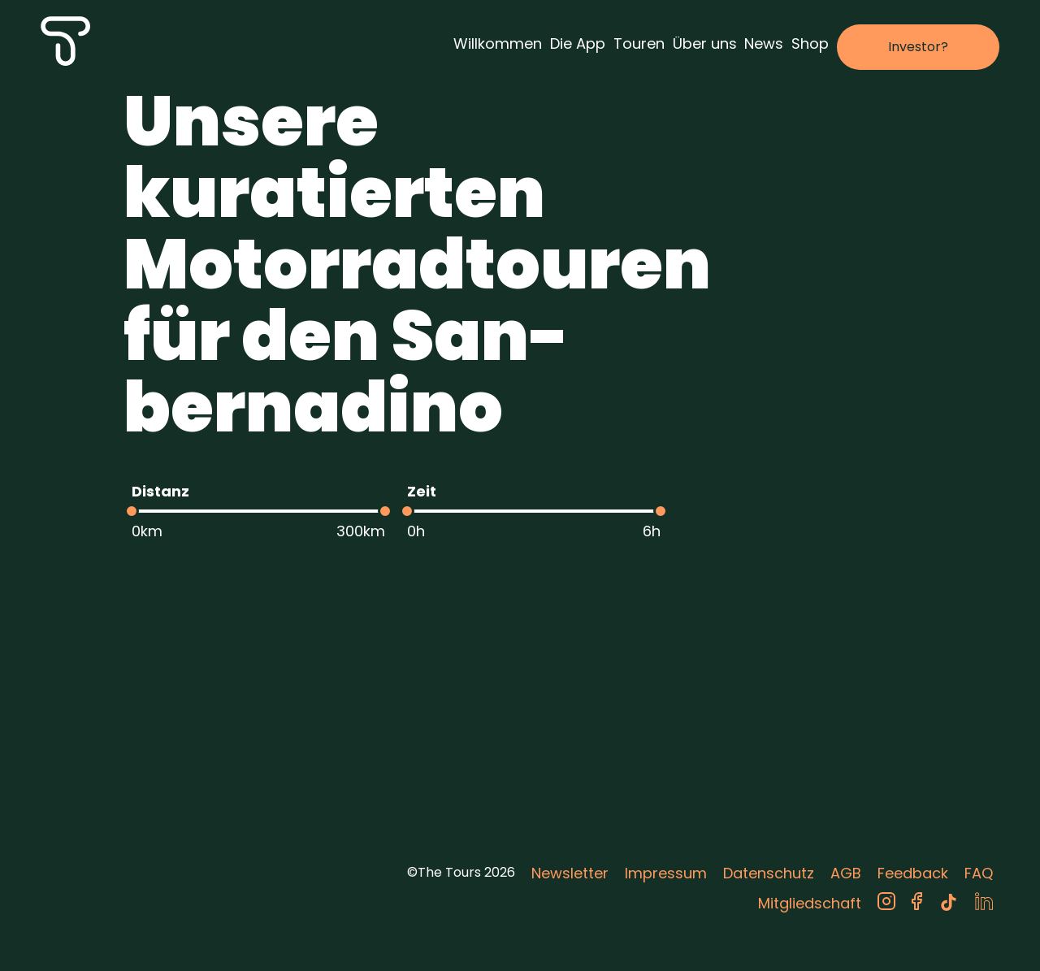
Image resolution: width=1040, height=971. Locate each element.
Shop (810, 43)
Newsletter (570, 873)
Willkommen (497, 43)
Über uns (705, 43)
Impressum (666, 873)
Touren (639, 43)
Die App (577, 43)
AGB (845, 873)
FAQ (978, 873)
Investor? (918, 46)
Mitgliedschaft (809, 903)
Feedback (913, 873)
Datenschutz (768, 873)
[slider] (131, 511)
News (763, 43)
